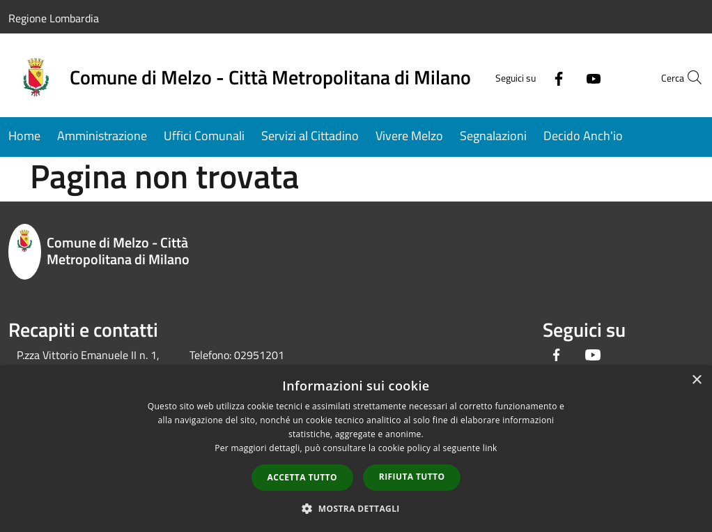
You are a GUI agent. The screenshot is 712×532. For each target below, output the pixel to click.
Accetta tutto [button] (302, 477)
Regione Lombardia (53, 18)
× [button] (696, 380)
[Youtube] (563, 77)
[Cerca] (687, 77)
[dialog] (356, 448)
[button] (356, 508)
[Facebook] (528, 77)
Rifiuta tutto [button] (412, 476)
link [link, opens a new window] (490, 448)
